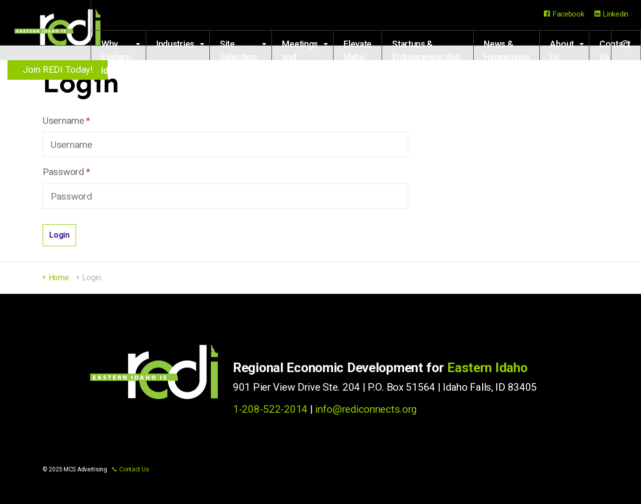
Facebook (564, 14)
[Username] (225, 144)
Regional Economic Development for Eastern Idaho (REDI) (60, 30)
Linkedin (611, 14)
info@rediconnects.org (366, 409)
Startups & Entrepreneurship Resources (399, 109)
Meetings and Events (236, 109)
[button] (59, 235)
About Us (562, 109)
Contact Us (614, 109)
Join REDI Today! (60, 69)
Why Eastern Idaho (25, 109)
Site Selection (165, 109)
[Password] (225, 196)
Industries (103, 104)
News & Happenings (499, 109)
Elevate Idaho (303, 109)
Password (66, 172)
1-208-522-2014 (270, 409)
